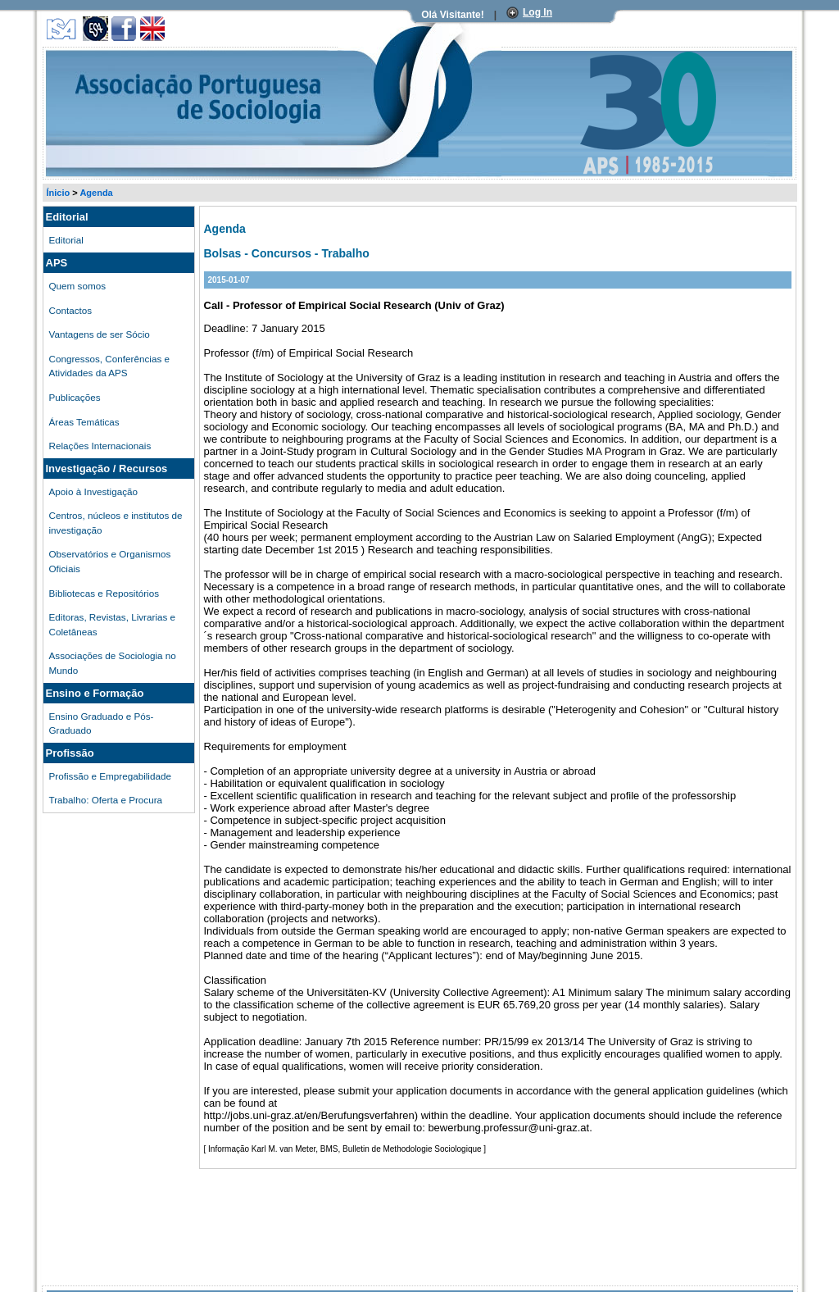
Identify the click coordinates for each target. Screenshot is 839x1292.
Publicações (75, 397)
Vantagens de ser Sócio (99, 334)
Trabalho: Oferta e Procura (106, 799)
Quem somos (78, 285)
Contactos (71, 310)
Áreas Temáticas (84, 421)
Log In (537, 12)
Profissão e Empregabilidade (110, 776)
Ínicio (58, 193)
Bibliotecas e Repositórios (104, 593)
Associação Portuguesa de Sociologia (117, 52)
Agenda (95, 193)
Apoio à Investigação (93, 491)
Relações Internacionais (100, 445)
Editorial (66, 239)
